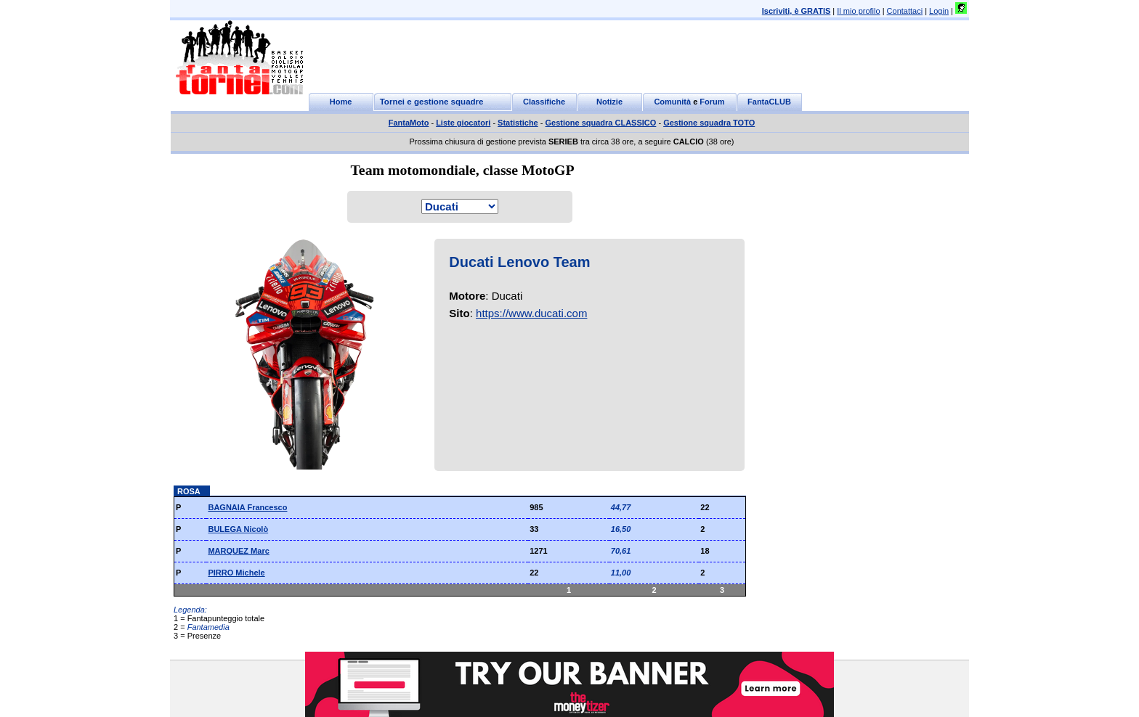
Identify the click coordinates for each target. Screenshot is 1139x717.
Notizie (609, 101)
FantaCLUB (769, 101)
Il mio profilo (858, 11)
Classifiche (544, 101)
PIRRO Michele (236, 572)
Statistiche (518, 122)
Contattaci (905, 11)
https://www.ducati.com (531, 313)
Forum (712, 101)
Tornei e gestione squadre (432, 101)
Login (939, 11)
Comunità (672, 101)
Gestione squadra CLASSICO (601, 122)
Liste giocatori (463, 122)
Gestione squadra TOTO (709, 122)
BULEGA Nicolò (238, 529)
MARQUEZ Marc (238, 550)
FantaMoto (409, 122)
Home (341, 101)
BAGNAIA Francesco (247, 507)
